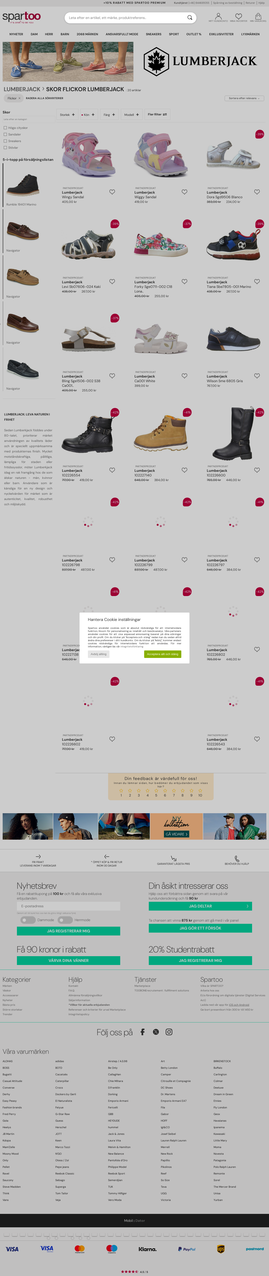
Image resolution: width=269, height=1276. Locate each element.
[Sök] (189, 17)
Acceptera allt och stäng (162, 654)
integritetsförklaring (131, 646)
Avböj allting (99, 654)
